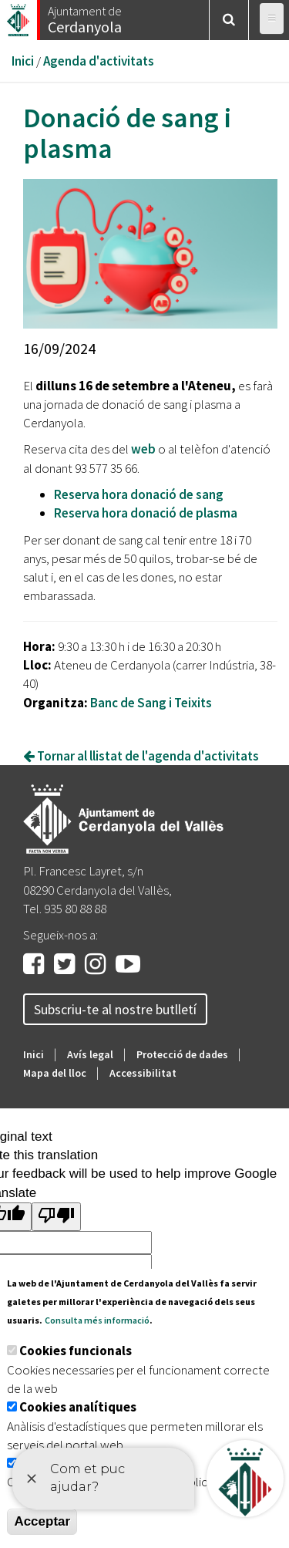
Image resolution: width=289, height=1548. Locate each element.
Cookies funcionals (75, 1350)
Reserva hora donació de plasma (145, 512)
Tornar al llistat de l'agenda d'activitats (141, 755)
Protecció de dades (182, 1054)
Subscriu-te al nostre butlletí (115, 1009)
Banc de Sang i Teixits (151, 702)
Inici (23, 60)
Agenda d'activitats (98, 60)
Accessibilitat (142, 1073)
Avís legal (90, 1054)
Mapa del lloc (54, 1073)
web (143, 448)
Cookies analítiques (77, 1406)
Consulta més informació (97, 1320)
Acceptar (42, 1521)
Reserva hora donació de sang (138, 494)
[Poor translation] (56, 1216)
